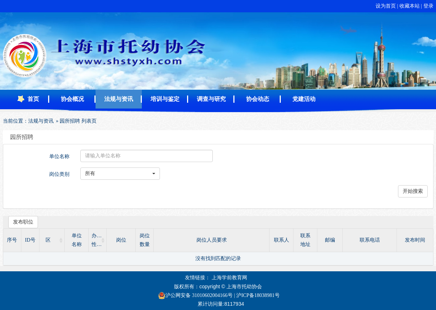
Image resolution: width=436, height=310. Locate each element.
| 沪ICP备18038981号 (257, 295)
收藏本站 (410, 6)
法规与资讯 (118, 99)
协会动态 (257, 99)
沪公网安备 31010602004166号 (195, 295)
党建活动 (304, 99)
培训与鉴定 (165, 99)
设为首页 (386, 6)
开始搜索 (413, 191)
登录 (428, 6)
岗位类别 (59, 174)
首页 (33, 99)
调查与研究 (211, 99)
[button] (120, 173)
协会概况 (72, 99)
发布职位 (23, 222)
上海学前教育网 (229, 277)
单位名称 (59, 156)
